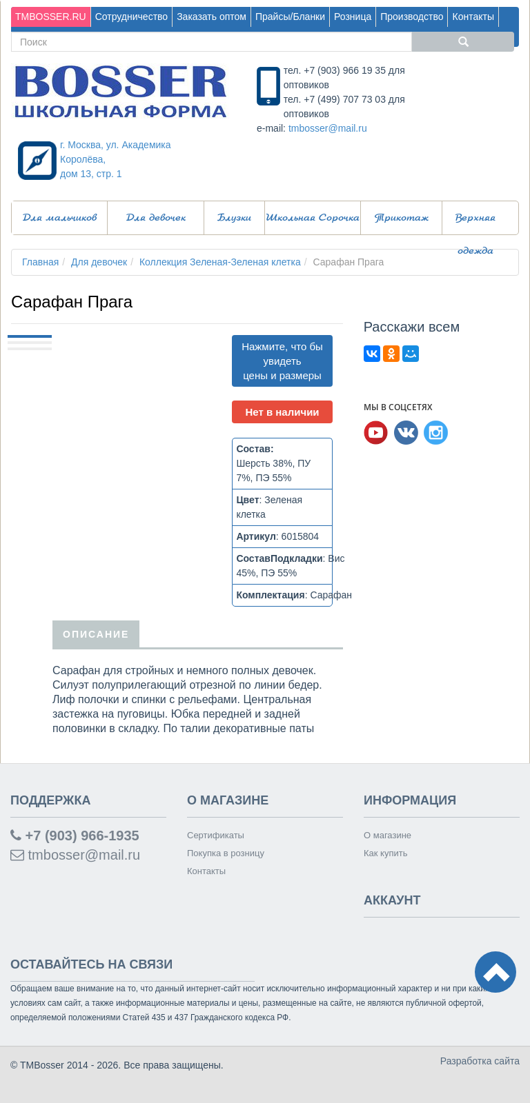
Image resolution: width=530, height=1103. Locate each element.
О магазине (387, 835)
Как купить (385, 853)
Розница (352, 16)
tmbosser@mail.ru (327, 128)
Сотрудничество (131, 16)
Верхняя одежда (475, 223)
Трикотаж (402, 218)
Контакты (472, 16)
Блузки (234, 218)
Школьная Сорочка (313, 218)
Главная (40, 261)
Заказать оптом (211, 16)
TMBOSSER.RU (50, 16)
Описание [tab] (96, 634)
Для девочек (156, 218)
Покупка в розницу (225, 853)
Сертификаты (215, 835)
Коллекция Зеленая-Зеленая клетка (220, 261)
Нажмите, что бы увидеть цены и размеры (282, 361)
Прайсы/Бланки (290, 16)
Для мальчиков (60, 218)
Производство (411, 16)
